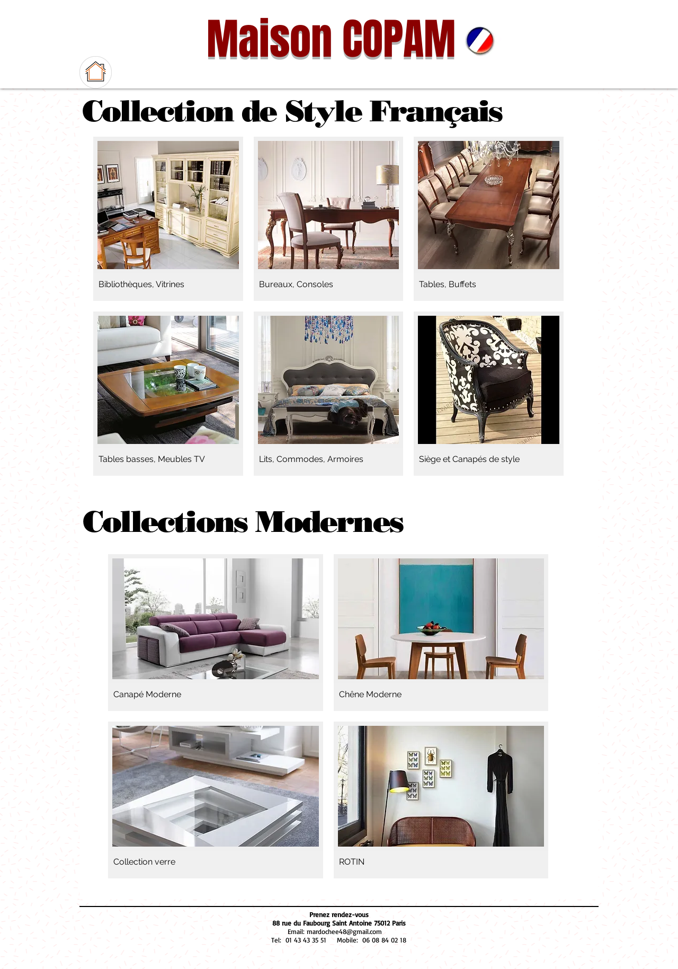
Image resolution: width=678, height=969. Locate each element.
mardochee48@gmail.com (344, 931)
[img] (441, 800)
